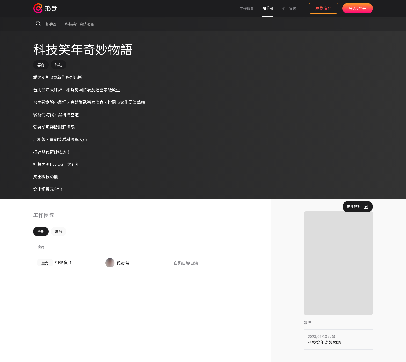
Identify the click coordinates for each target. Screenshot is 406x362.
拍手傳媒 (288, 8)
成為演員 (323, 8)
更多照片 (358, 206)
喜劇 (41, 64)
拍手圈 (267, 8)
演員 (58, 231)
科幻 (58, 64)
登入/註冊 (358, 8)
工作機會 (247, 8)
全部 (41, 231)
